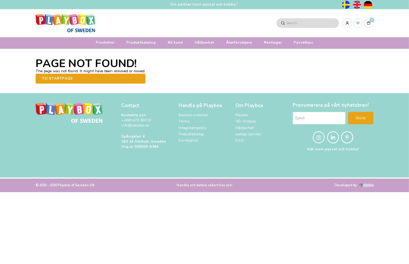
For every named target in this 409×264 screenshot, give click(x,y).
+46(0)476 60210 (136, 120)
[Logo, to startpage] (65, 23)
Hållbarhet (204, 42)
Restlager (273, 42)
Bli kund (175, 42)
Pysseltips (303, 42)
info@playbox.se (135, 125)
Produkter (105, 42)
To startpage (57, 78)
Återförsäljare (239, 42)
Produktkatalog (141, 42)
